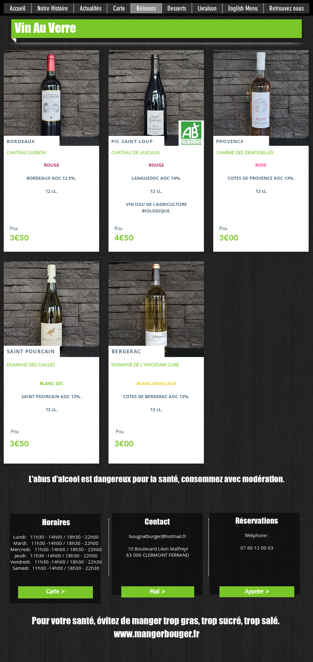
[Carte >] (55, 592)
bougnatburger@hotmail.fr (157, 536)
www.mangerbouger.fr (157, 633)
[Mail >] (157, 592)
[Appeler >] (257, 592)
